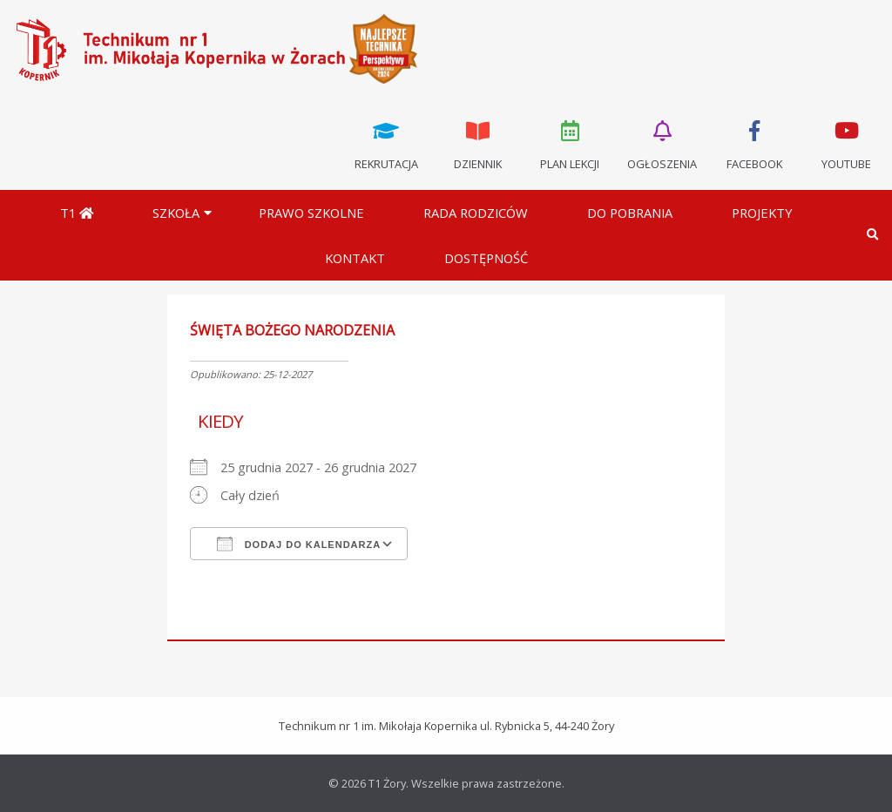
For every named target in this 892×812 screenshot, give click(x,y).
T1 (76, 212)
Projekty (762, 212)
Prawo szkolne (311, 212)
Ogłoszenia (662, 144)
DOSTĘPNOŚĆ (486, 258)
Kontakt (355, 258)
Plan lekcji (570, 144)
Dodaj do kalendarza (299, 543)
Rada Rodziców (475, 212)
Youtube (846, 144)
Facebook (754, 144)
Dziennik (478, 144)
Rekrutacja (386, 144)
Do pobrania (629, 212)
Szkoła (175, 212)
